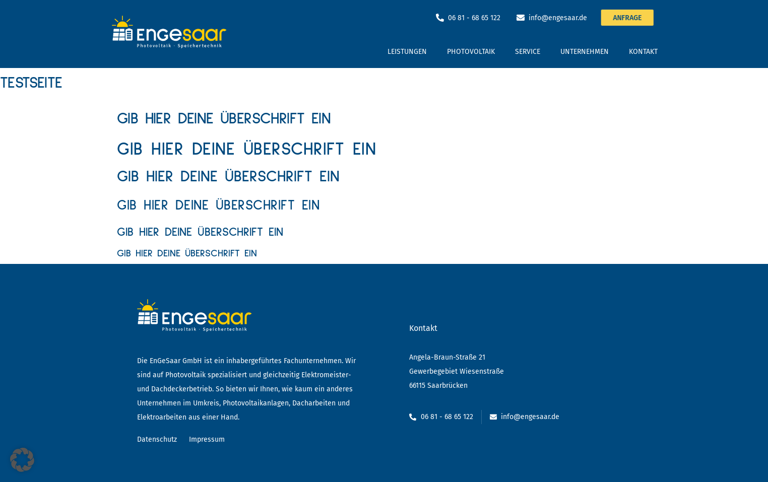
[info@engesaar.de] (521, 18)
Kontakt (643, 51)
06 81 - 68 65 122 (474, 18)
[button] (22, 460)
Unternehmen (584, 51)
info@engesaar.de (558, 18)
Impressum (207, 439)
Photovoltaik (471, 51)
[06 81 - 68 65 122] (440, 18)
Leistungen (407, 51)
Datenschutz (157, 439)
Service (527, 51)
